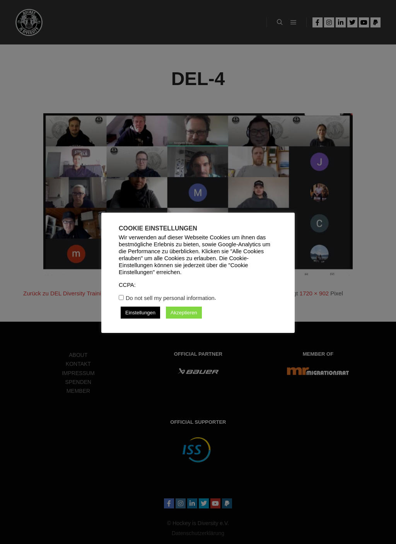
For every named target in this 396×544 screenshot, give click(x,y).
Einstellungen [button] (140, 312)
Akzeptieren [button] (184, 312)
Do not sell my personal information (170, 298)
